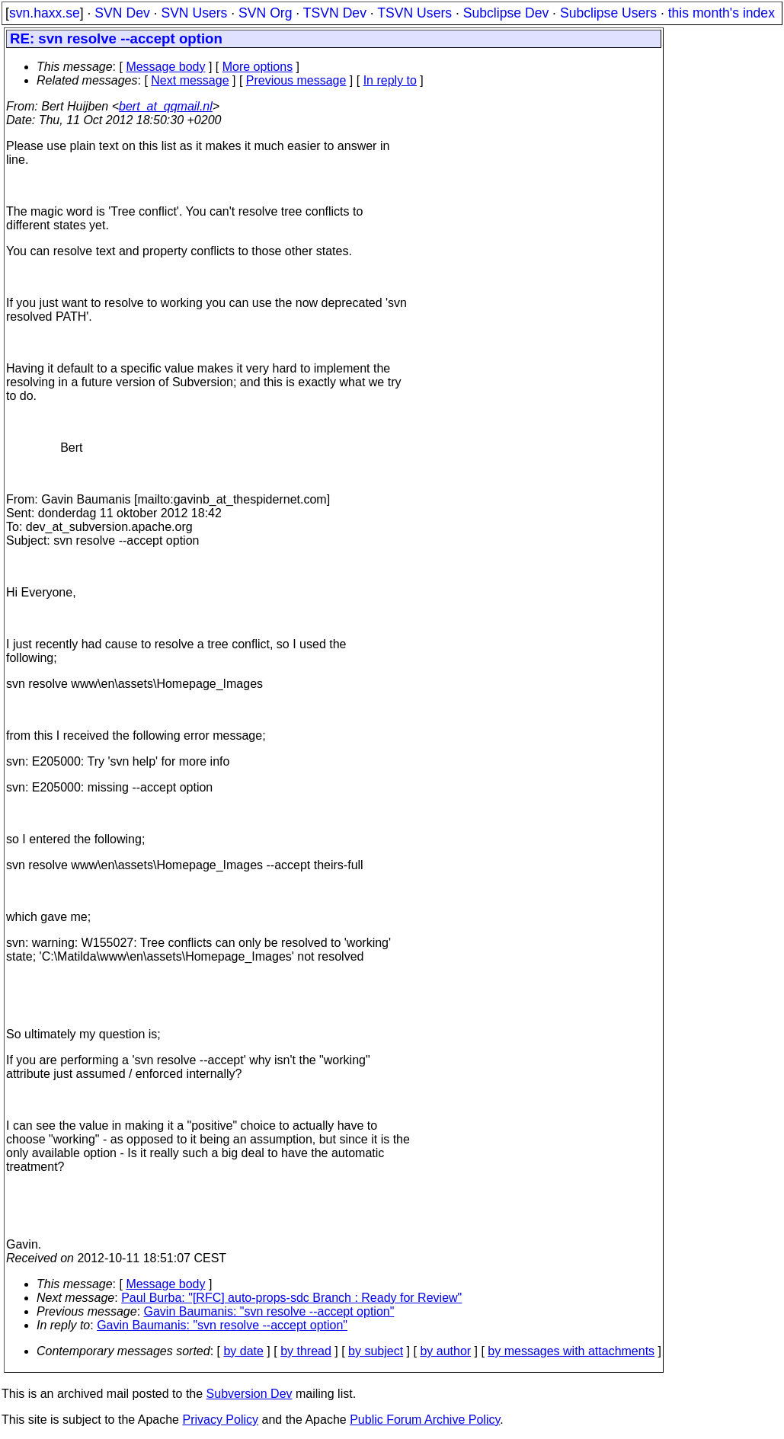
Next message (190, 80)
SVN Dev (121, 13)
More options (257, 66)
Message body (165, 66)
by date (243, 1351)
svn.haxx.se (44, 13)
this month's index (721, 13)
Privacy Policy (220, 1419)
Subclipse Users (608, 13)
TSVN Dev (334, 13)
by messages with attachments (571, 1351)
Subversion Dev (249, 1393)
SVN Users (194, 13)
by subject (375, 1351)
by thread (305, 1351)
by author (445, 1351)
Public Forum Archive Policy (425, 1419)
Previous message (296, 80)
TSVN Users (414, 13)
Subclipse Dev (506, 13)
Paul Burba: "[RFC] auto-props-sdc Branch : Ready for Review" (291, 1297)
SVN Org (265, 13)
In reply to (390, 80)
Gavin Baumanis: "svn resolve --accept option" (269, 1311)
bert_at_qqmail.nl (166, 106)
